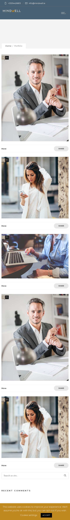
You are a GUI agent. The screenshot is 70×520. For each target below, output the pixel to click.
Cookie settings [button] (28, 515)
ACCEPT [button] (46, 515)
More (3, 149)
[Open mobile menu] (64, 13)
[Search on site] (35, 475)
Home (8, 46)
